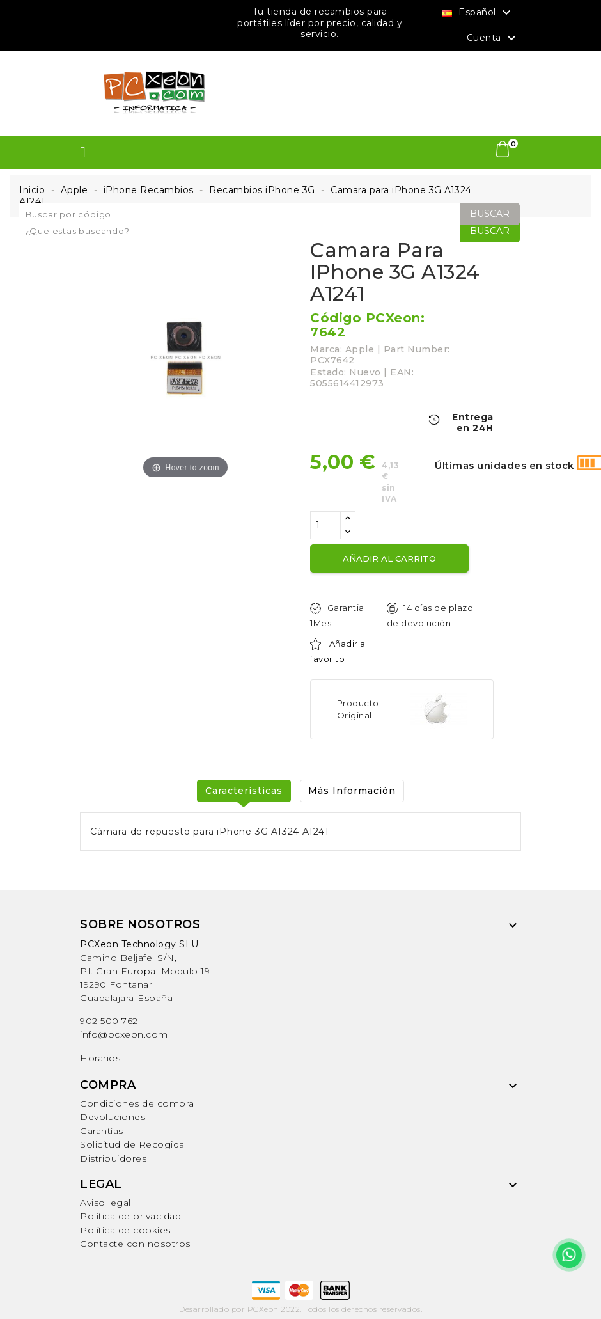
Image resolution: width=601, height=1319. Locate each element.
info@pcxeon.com (124, 1034)
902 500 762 (109, 1021)
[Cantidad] (325, 525)
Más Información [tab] (352, 790)
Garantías (101, 1131)
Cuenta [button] (493, 38)
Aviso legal (105, 1202)
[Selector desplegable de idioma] (478, 12)
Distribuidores (113, 1158)
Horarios (100, 1058)
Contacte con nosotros (135, 1243)
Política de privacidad (130, 1216)
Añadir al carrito (389, 558)
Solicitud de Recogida (132, 1144)
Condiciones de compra (137, 1103)
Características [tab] (244, 790)
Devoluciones (112, 1117)
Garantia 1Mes (337, 615)
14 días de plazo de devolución (430, 615)
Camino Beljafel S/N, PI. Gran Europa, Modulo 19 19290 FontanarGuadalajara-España (145, 971)
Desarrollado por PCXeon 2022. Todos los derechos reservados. (300, 1309)
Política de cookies (125, 1230)
